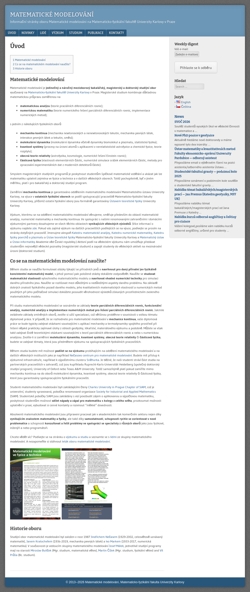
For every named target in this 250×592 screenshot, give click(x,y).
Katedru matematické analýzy (91, 233)
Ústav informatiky (23, 242)
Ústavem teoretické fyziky (126, 201)
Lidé (43, 33)
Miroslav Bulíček (41, 550)
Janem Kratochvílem (39, 541)
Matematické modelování (52, 14)
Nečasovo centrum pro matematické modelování (101, 355)
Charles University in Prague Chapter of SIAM (117, 387)
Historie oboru (22, 68)
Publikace (95, 33)
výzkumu (71, 437)
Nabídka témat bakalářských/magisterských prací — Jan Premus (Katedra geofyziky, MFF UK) (206, 194)
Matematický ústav (152, 237)
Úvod (12, 33)
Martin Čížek (106, 550)
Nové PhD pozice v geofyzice (194, 135)
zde (34, 228)
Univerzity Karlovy (78, 92)
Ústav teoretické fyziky (61, 237)
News (179, 117)
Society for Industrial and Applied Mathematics (126, 391)
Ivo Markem (113, 541)
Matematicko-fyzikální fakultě (47, 92)
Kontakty (116, 33)
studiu (84, 437)
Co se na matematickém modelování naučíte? (41, 64)
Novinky (28, 33)
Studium (75, 33)
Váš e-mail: (181, 49)
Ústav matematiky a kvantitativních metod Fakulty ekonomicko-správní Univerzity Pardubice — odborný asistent (204, 153)
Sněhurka (93, 360)
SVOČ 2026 (182, 122)
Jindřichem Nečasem (104, 537)
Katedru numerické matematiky (132, 233)
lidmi (113, 437)
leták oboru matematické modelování (86, 441)
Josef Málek (116, 546)
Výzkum (58, 33)
